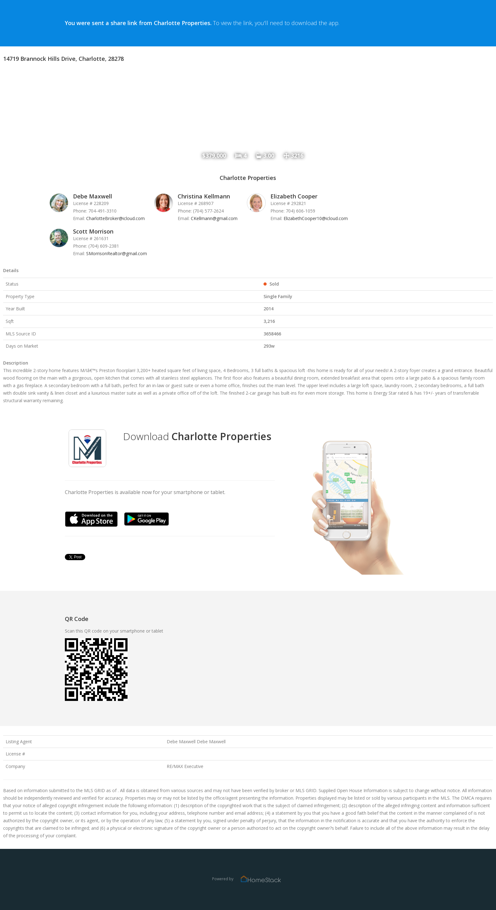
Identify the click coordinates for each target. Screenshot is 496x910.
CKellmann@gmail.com (214, 218)
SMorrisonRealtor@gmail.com (116, 253)
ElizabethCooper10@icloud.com (316, 218)
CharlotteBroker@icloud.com (115, 218)
